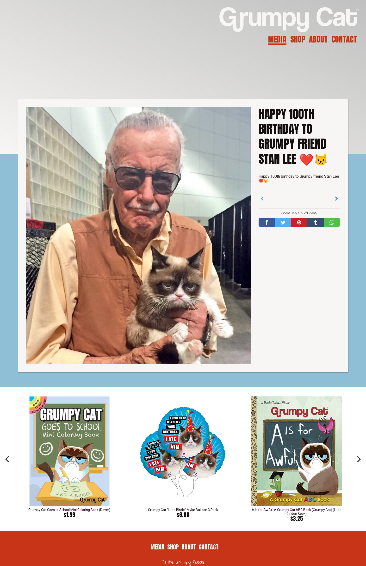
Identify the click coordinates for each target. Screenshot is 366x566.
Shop (297, 39)
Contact (344, 39)
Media (277, 39)
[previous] (7, 459)
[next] (358, 459)
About (318, 39)
